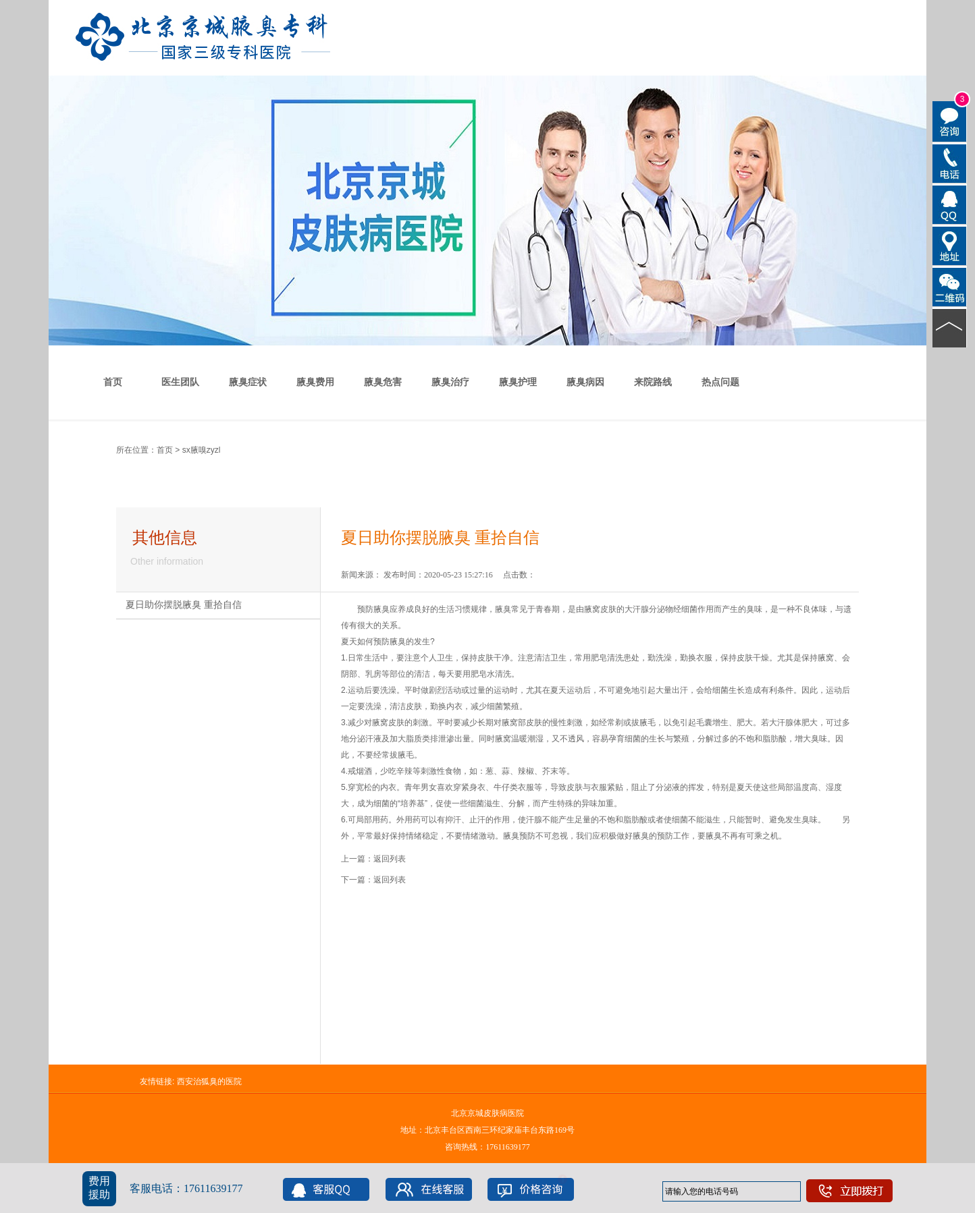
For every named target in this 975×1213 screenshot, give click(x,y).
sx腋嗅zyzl (201, 450)
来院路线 (653, 382)
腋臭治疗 (450, 382)
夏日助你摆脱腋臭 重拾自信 (184, 605)
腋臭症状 (248, 382)
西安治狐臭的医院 (209, 1081)
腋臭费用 (315, 382)
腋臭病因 (585, 382)
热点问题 (720, 382)
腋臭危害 (383, 382)
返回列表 (389, 859)
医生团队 (180, 382)
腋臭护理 (518, 382)
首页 (112, 382)
